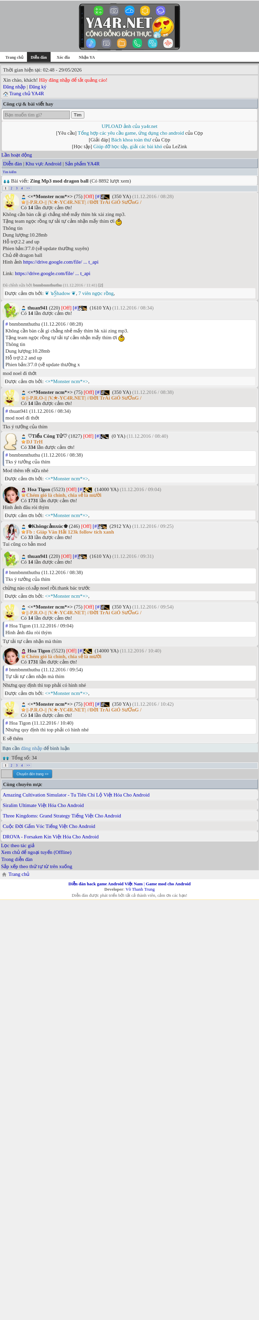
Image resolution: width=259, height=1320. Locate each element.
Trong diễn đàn (16, 859)
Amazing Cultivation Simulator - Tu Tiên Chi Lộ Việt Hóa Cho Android (76, 795)
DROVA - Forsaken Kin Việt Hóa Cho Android (50, 836)
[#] (98, 196)
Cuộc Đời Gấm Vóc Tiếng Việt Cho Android (49, 826)
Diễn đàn (12, 163)
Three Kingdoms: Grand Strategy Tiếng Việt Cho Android (62, 815)
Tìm (78, 114)
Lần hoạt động (16, 155)
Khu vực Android (43, 163)
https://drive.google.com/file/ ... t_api (61, 262)
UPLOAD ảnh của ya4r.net (129, 126)
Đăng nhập (14, 86)
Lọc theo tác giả (17, 845)
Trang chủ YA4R (26, 93)
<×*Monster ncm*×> (66, 381)
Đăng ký (37, 86)
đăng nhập (31, 748)
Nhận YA (87, 57)
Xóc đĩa (63, 57)
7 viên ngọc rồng (96, 293)
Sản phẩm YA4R (82, 163)
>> (28, 188)
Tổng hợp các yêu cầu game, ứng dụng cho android (131, 133)
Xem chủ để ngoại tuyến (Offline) (36, 852)
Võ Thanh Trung (139, 889)
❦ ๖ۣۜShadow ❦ (60, 293)
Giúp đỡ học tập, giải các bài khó (127, 146)
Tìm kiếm (10, 172)
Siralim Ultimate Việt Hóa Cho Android (43, 805)
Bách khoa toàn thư (131, 139)
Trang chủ (14, 57)
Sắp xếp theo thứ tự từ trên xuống (36, 866)
